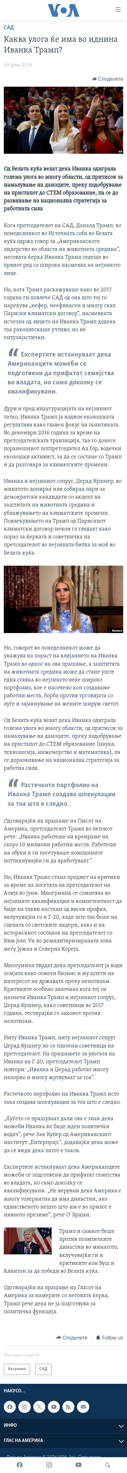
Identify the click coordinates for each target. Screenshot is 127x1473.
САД (9, 28)
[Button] (107, 79)
